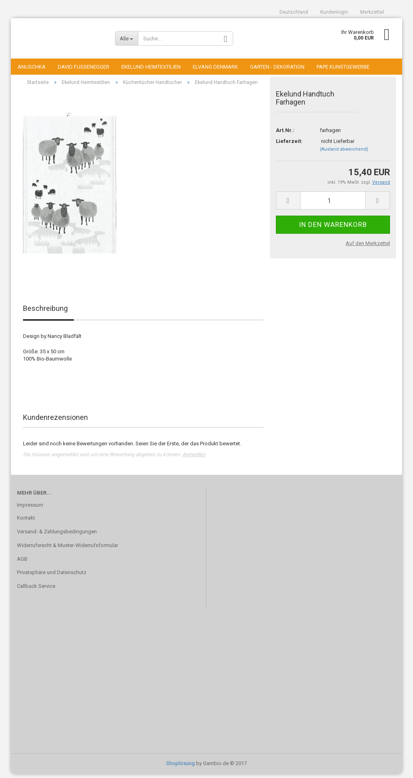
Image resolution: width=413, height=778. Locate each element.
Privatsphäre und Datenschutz (51, 577)
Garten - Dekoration (277, 67)
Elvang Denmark (215, 67)
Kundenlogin (334, 12)
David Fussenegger (83, 67)
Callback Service (36, 590)
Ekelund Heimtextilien (151, 67)
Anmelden (193, 458)
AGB (22, 563)
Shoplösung (180, 767)
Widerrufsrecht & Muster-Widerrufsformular (67, 549)
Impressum (30, 509)
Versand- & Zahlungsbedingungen (57, 536)
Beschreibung (45, 312)
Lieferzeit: (289, 145)
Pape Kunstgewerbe (343, 67)
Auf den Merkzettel (368, 247)
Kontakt (26, 522)
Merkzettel (372, 12)
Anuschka (32, 67)
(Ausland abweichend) (344, 153)
